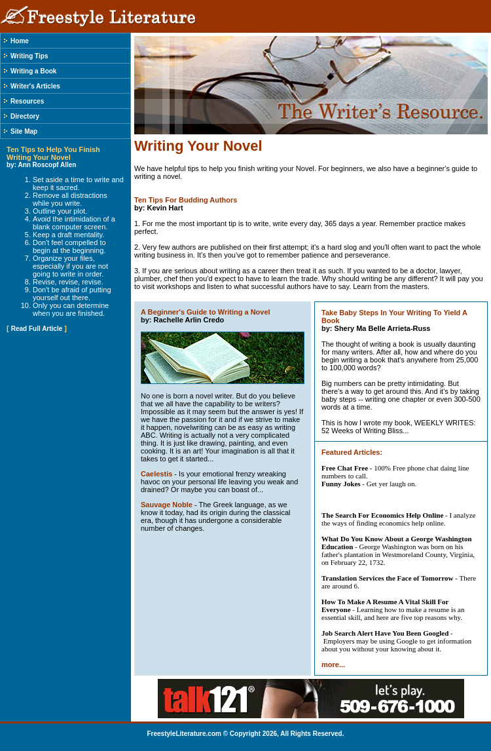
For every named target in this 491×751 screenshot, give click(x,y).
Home (19, 41)
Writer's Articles (35, 86)
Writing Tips (29, 56)
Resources (27, 101)
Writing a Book (33, 71)
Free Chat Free (344, 468)
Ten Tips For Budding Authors (185, 200)
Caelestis (156, 474)
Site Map (23, 131)
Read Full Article (37, 328)
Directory (24, 116)
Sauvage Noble (166, 505)
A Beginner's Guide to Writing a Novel (205, 312)
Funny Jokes (341, 484)
